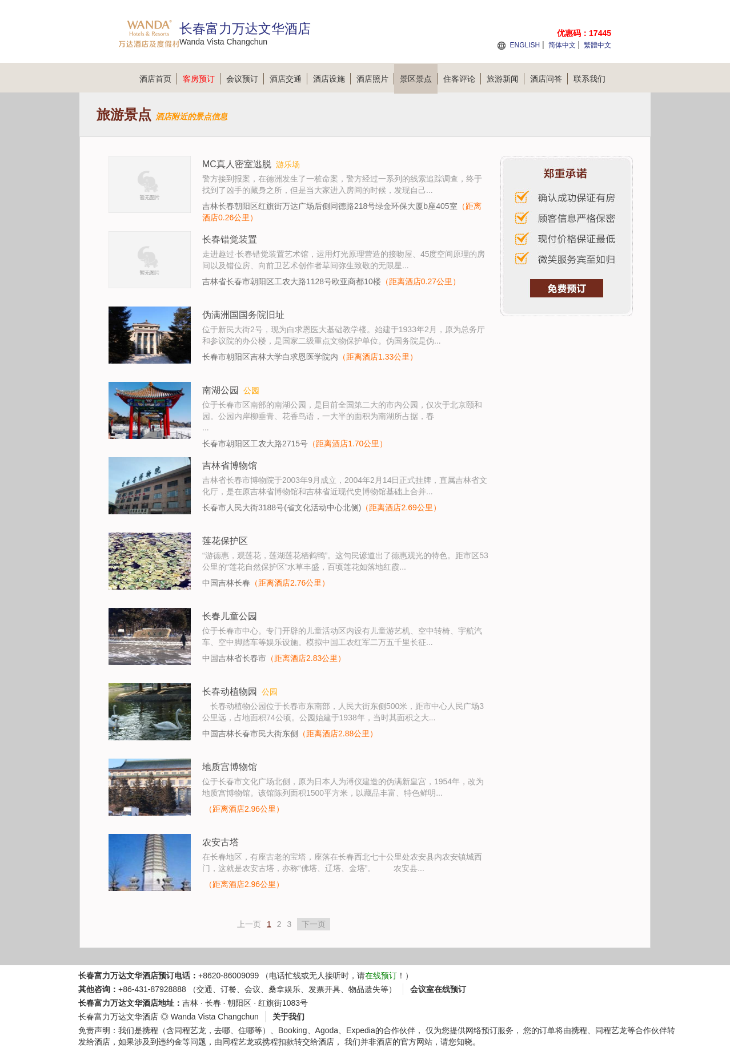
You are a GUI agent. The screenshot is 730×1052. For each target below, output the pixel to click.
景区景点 (419, 78)
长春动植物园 (229, 691)
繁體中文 (597, 45)
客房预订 (201, 78)
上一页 (249, 924)
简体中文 (562, 45)
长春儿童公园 (229, 616)
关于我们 (288, 1016)
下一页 (314, 924)
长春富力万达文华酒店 (118, 1016)
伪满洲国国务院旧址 (243, 315)
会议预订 (245, 78)
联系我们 (589, 78)
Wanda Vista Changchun (215, 1016)
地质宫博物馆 (229, 767)
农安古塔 (220, 842)
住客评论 (462, 78)
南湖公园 (220, 390)
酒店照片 (375, 78)
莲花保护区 (225, 541)
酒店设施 (332, 78)
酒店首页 (158, 78)
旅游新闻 (505, 78)
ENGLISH (525, 45)
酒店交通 (288, 78)
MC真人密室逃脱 (236, 164)
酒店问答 (549, 78)
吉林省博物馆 (229, 465)
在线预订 (381, 975)
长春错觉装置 (229, 239)
